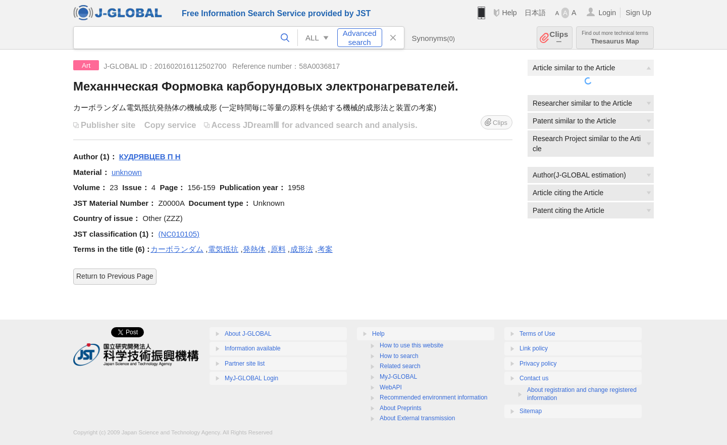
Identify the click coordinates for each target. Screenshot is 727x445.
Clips (559, 38)
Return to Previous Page (114, 276)
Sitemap (531, 411)
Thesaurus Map (615, 37)
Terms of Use (537, 333)
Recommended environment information (433, 397)
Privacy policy (538, 363)
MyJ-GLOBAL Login (251, 378)
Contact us (534, 378)
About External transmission (417, 418)
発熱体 (254, 249)
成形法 (301, 249)
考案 (325, 249)
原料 (278, 249)
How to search (399, 356)
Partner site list (245, 363)
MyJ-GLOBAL (398, 376)
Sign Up (638, 13)
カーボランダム (176, 249)
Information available (253, 348)
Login (607, 13)
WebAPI (391, 387)
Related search (400, 366)
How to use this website (411, 345)
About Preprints (401, 408)
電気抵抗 (223, 249)
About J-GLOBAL (248, 333)
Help (509, 13)
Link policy (534, 348)
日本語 (535, 13)
